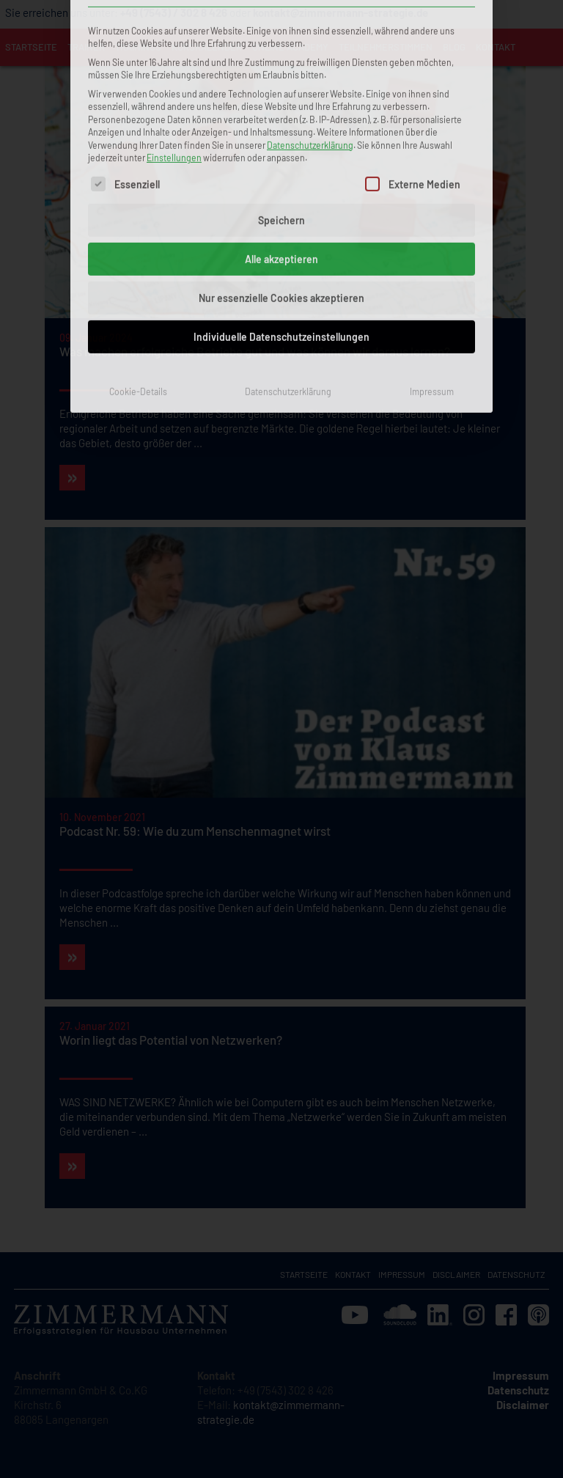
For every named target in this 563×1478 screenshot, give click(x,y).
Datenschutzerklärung (310, 34)
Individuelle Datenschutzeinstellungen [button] (281, 225)
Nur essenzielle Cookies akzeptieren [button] (281, 186)
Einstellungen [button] (174, 47)
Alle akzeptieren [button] (281, 147)
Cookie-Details (138, 280)
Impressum (432, 280)
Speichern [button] (281, 109)
